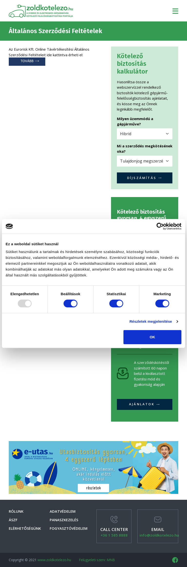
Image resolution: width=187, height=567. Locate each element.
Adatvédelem (62, 511)
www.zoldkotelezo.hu (54, 560)
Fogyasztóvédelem (68, 528)
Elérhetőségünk (25, 528)
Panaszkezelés (64, 519)
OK (152, 337)
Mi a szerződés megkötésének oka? (144, 148)
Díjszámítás (144, 178)
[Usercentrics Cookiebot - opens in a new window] (160, 226)
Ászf (13, 519)
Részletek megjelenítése (151, 321)
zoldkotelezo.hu (41, 11)
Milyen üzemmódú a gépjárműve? (135, 121)
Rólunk (16, 511)
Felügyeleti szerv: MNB (97, 560)
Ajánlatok (144, 404)
